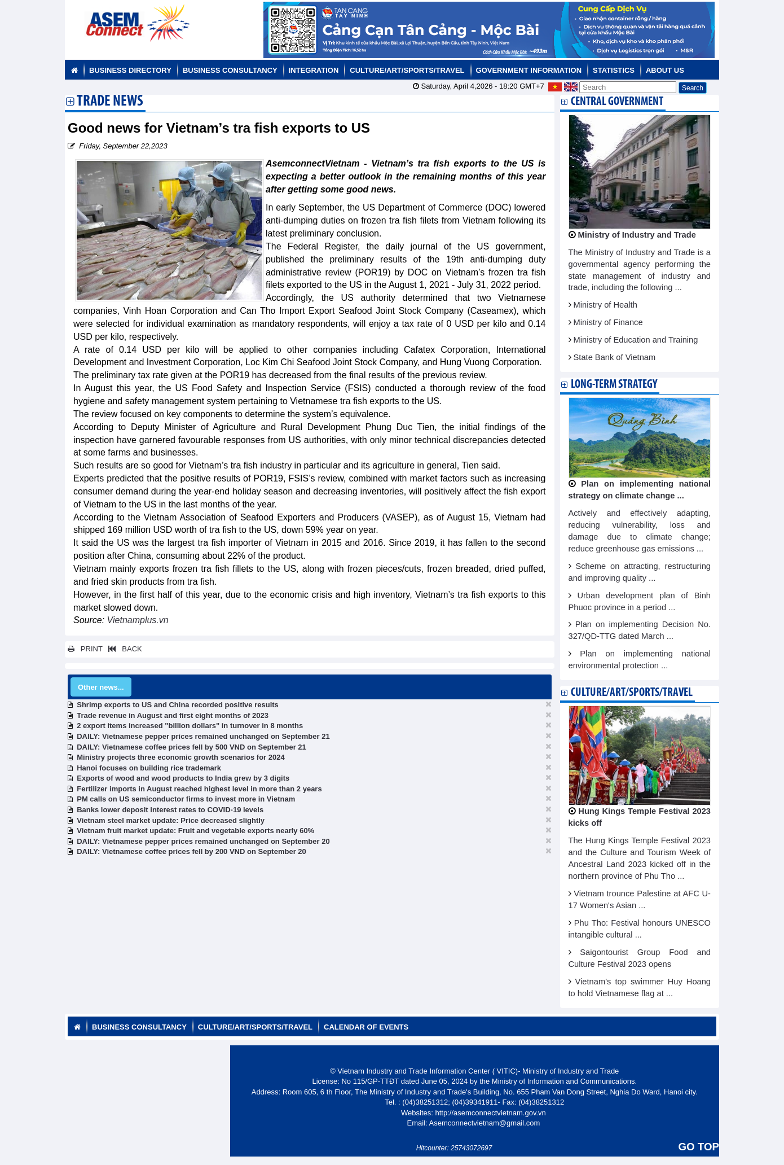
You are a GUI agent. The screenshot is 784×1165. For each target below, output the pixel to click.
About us (665, 70)
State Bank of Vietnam (615, 357)
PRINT (85, 649)
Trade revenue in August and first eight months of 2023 (172, 715)
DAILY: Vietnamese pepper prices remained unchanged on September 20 (203, 841)
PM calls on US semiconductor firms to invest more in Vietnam (186, 799)
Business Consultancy (230, 70)
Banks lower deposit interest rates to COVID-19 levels (170, 809)
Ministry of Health (605, 304)
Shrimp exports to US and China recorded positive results (178, 704)
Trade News (110, 102)
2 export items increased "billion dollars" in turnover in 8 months (190, 725)
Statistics (614, 70)
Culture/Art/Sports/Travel (407, 70)
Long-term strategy (614, 385)
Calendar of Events (366, 1027)
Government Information (529, 70)
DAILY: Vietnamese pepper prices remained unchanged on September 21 (203, 736)
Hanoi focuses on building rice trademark (149, 768)
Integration (314, 70)
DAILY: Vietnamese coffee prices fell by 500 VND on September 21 (191, 747)
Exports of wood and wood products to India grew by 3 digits (183, 778)
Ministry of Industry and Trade (637, 234)
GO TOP (699, 1147)
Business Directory (130, 70)
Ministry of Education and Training (636, 339)
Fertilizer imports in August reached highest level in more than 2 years (199, 789)
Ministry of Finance (608, 322)
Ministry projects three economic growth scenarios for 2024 (180, 757)
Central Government (617, 102)
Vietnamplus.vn (138, 620)
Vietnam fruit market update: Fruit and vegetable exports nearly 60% (195, 830)
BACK (123, 649)
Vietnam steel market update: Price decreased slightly (171, 820)
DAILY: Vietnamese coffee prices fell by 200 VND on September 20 (191, 851)
